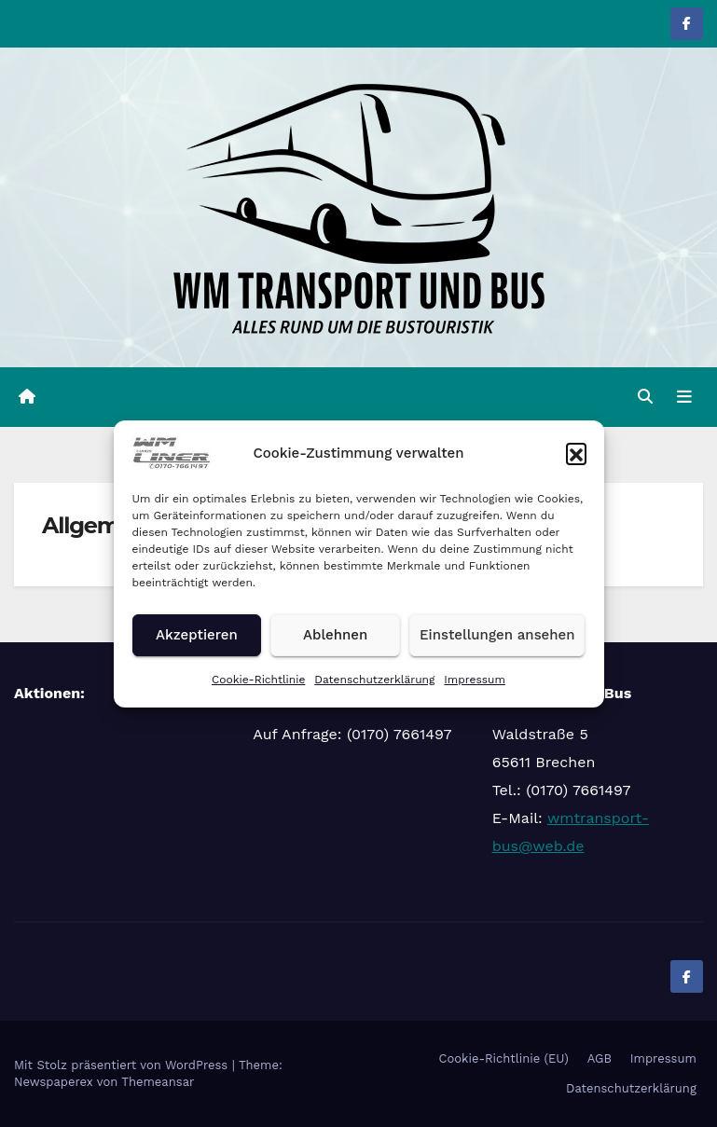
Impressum (474, 679)
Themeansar (157, 1082)
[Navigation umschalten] (684, 397)
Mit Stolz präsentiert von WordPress (123, 1065)
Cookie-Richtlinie (258, 679)
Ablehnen (335, 634)
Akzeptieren (197, 634)
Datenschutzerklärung (374, 679)
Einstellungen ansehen (497, 634)
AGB (599, 1058)
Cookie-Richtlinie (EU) (504, 1058)
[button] (576, 453)
